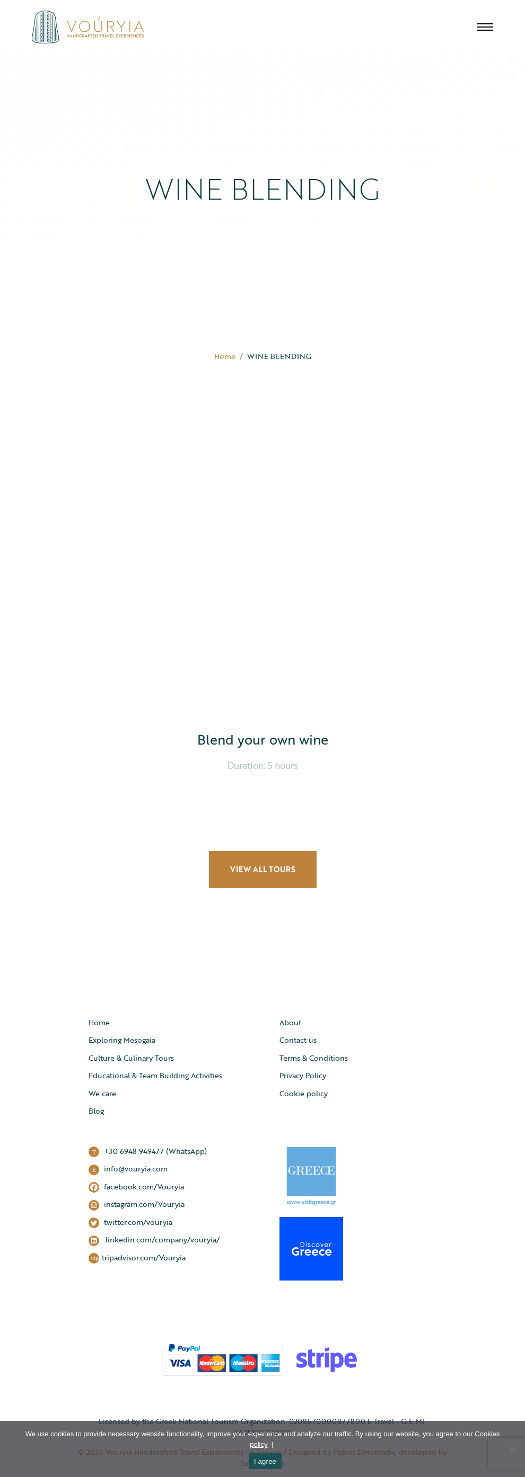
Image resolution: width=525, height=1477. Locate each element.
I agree (265, 1461)
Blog (96, 1110)
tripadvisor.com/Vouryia (137, 1258)
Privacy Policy (302, 1075)
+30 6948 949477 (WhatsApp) (148, 1151)
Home (224, 356)
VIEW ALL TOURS (262, 869)
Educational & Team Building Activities (155, 1075)
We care (102, 1093)
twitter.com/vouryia (130, 1222)
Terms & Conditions (313, 1057)
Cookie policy (303, 1093)
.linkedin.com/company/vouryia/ (154, 1240)
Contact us (298, 1039)
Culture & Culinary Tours (131, 1057)
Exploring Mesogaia (122, 1039)
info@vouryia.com (128, 1169)
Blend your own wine (262, 739)
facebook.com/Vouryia (136, 1187)
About (290, 1022)
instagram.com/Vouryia (137, 1204)
